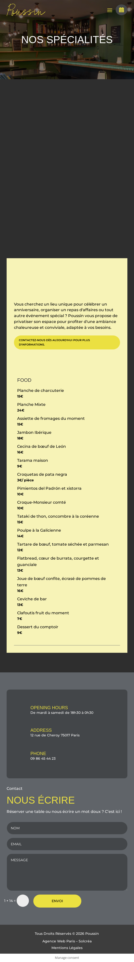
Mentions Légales (67, 948)
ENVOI (57, 901)
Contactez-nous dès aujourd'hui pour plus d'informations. (54, 342)
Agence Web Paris (58, 941)
